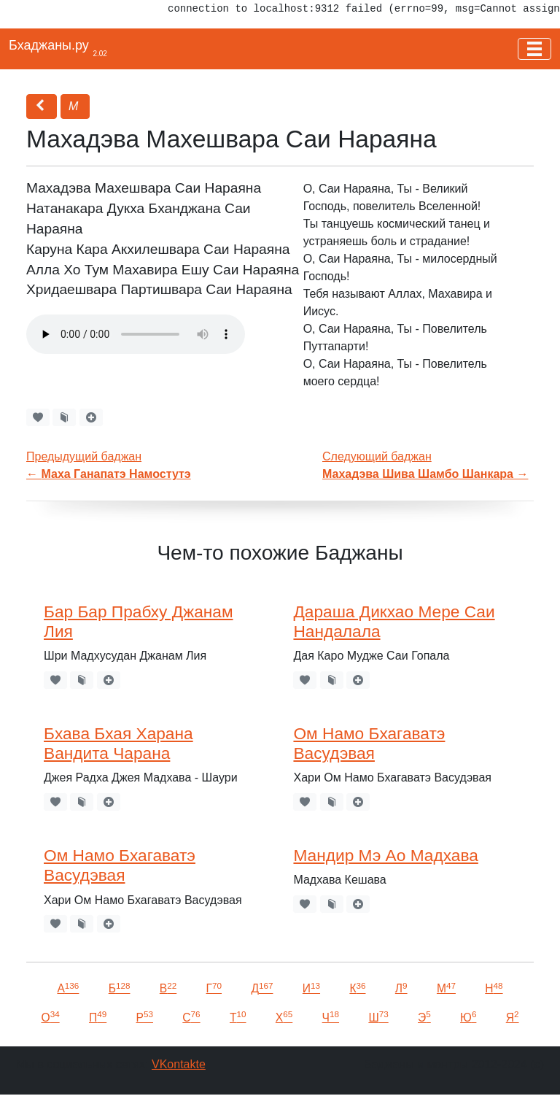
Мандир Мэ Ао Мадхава (385, 855)
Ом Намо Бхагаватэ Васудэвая (369, 743)
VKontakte (179, 1064)
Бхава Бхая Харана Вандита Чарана (118, 743)
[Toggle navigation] (534, 49)
